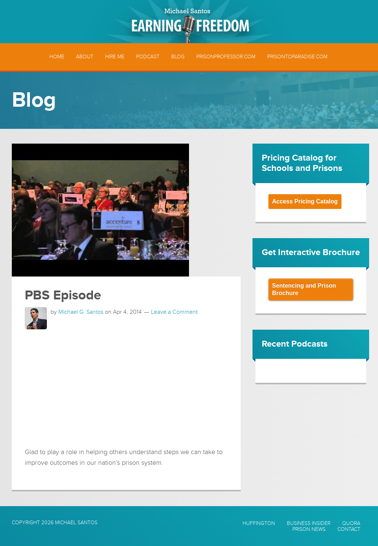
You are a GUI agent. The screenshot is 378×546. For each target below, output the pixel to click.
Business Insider (308, 523)
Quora (351, 523)
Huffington (259, 523)
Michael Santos (76, 522)
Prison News (309, 529)
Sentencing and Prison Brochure (304, 289)
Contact (348, 529)
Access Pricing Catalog (305, 201)
